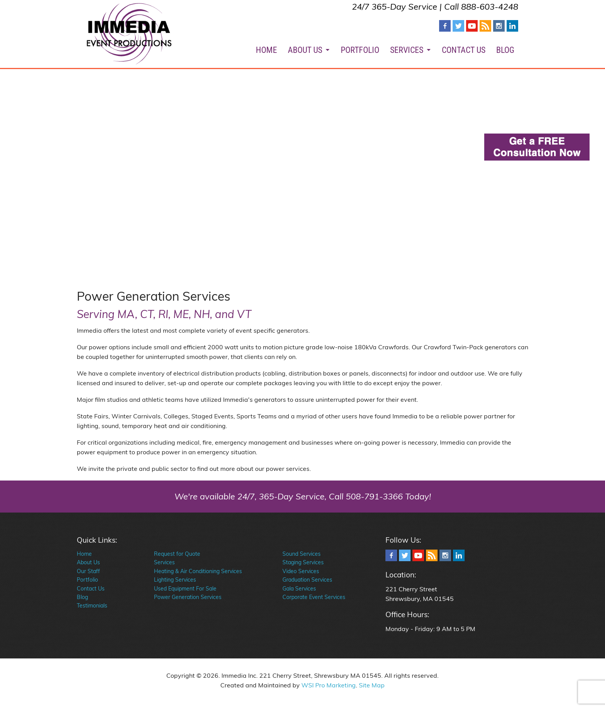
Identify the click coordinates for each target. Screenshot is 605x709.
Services (164, 562)
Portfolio (87, 579)
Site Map (372, 685)
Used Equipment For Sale (185, 588)
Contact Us (91, 588)
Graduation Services (307, 579)
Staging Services (303, 562)
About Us (88, 562)
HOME (266, 50)
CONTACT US (463, 50)
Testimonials (92, 605)
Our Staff (88, 571)
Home (84, 553)
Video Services (300, 571)
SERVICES (406, 50)
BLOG (505, 50)
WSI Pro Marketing (328, 685)
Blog (82, 597)
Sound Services (301, 553)
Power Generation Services (187, 597)
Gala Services (299, 588)
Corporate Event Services (313, 597)
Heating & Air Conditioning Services (198, 571)
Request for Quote (177, 553)
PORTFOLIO (360, 50)
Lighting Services (175, 579)
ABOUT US (305, 50)
